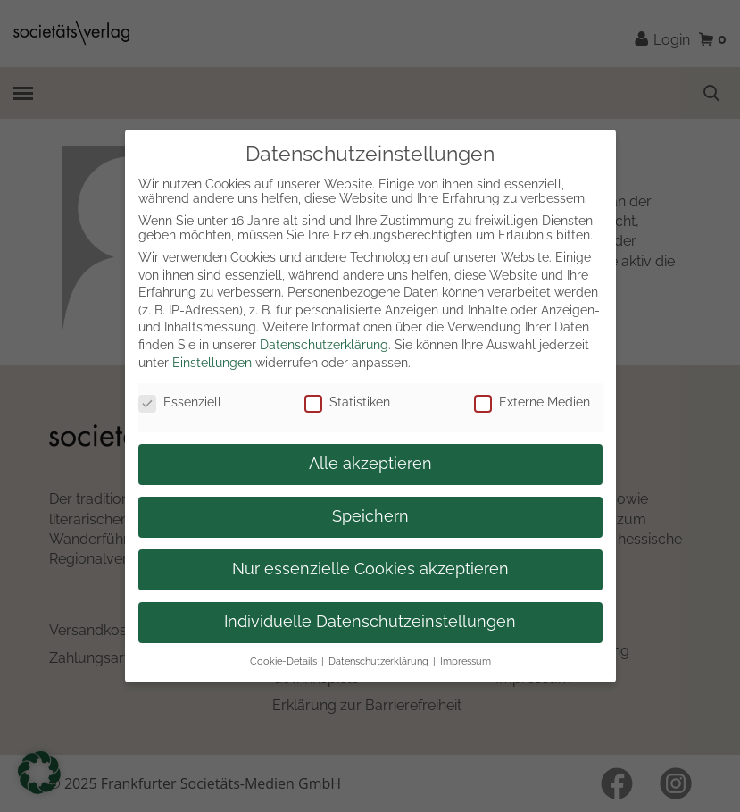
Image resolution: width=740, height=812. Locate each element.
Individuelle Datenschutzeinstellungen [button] (370, 622)
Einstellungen (212, 363)
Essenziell (179, 402)
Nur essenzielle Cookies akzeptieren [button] (370, 569)
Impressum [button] (465, 661)
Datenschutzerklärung (324, 345)
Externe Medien (532, 402)
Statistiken (347, 402)
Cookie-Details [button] (283, 661)
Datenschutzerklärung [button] (378, 661)
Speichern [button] (370, 516)
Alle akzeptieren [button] (370, 464)
